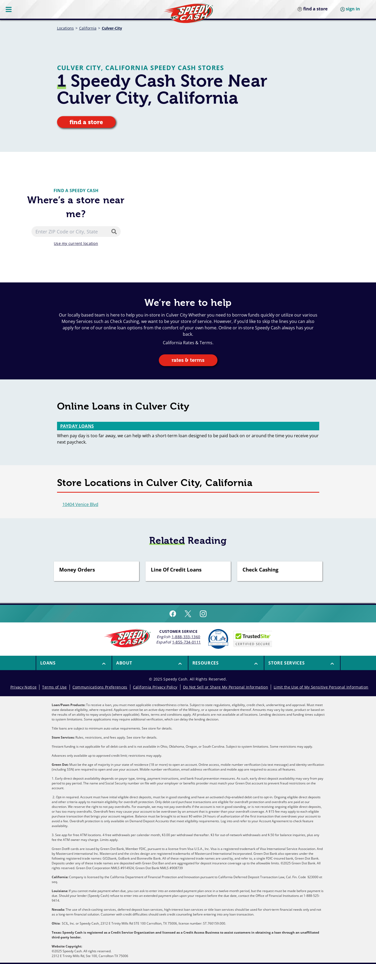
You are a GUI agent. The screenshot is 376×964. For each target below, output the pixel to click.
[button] (74, 663)
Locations (65, 28)
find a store (86, 122)
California (87, 28)
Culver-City (112, 28)
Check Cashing (260, 570)
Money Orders (77, 570)
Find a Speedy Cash (76, 190)
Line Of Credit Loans (176, 570)
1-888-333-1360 (186, 636)
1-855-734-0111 (186, 642)
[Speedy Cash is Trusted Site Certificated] (252, 639)
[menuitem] (74, 663)
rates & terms (188, 360)
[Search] (115, 231)
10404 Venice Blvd (80, 504)
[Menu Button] (9, 9)
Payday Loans (77, 426)
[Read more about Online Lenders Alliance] (218, 639)
